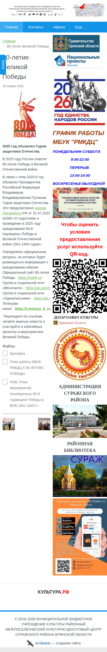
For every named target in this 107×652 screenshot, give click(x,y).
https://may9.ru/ (30, 278)
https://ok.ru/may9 (47, 298)
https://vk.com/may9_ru (44, 288)
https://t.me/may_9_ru (33, 309)
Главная (9, 41)
